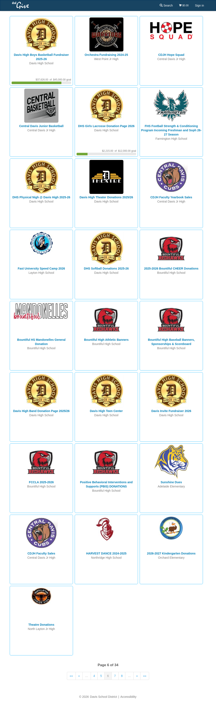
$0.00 (184, 5)
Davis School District (103, 696)
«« (71, 676)
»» (144, 676)
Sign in (199, 5)
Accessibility (128, 696)
